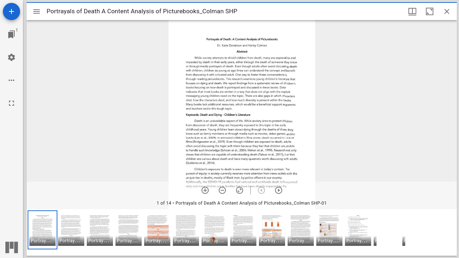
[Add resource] (11, 11)
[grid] (242, 232)
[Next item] (278, 190)
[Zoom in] (205, 190)
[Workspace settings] (11, 57)
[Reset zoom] (239, 190)
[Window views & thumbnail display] (412, 11)
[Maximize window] (429, 11)
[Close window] (446, 11)
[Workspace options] (11, 80)
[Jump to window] (11, 34)
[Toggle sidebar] (36, 11)
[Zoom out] (222, 190)
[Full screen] (11, 103)
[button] (42, 230)
